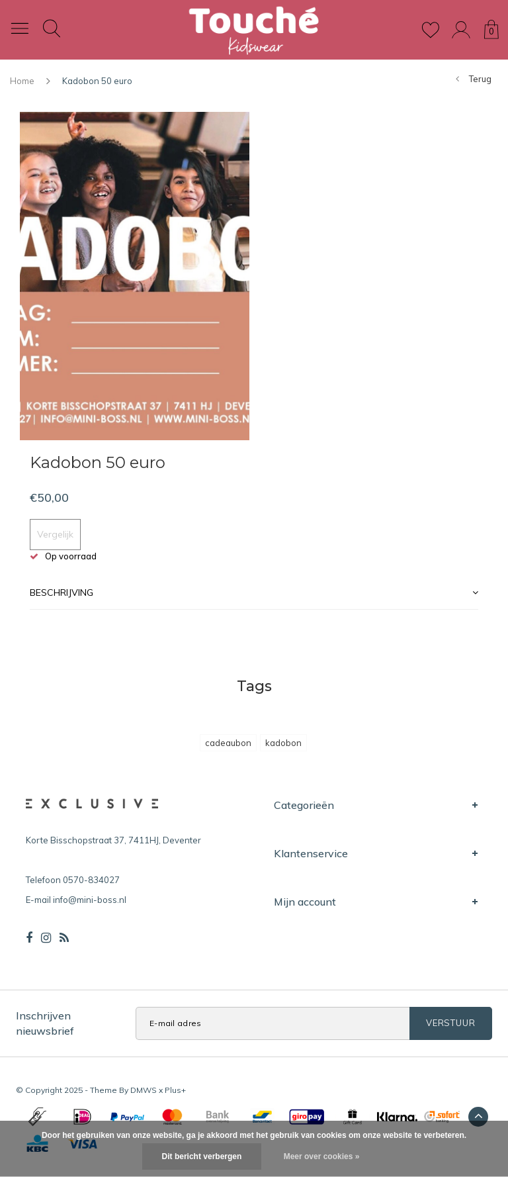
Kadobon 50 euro (97, 80)
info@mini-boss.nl (89, 899)
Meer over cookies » (322, 1156)
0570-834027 (91, 879)
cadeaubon (228, 742)
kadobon (283, 742)
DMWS (143, 1090)
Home (22, 80)
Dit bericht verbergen (202, 1156)
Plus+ (175, 1090)
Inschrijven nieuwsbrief (45, 1023)
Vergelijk (55, 534)
